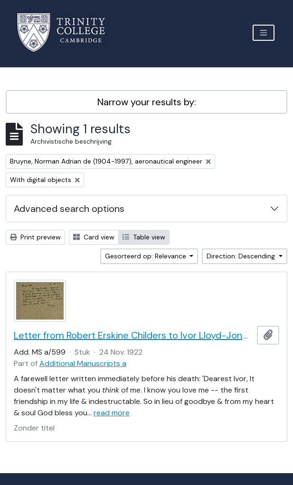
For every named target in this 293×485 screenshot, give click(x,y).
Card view (93, 237)
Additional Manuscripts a (82, 363)
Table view (144, 237)
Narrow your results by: (146, 102)
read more (112, 413)
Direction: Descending (242, 256)
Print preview (35, 237)
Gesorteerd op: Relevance (146, 256)
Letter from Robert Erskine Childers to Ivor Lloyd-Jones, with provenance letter (133, 335)
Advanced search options (69, 208)
